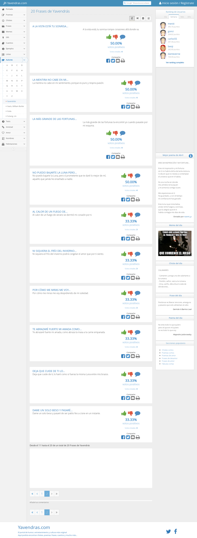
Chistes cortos (167, 350)
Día (165, 17)
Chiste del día (175, 263)
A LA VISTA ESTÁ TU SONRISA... (50, 26)
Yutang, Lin (11, 116)
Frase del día (176, 295)
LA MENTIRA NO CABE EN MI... (50, 79)
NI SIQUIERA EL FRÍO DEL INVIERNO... (55, 250)
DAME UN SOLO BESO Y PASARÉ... (53, 410)
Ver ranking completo (175, 62)
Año (189, 17)
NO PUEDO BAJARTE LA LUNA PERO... (55, 172)
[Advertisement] (56, 49)
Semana (173, 17)
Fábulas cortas (168, 364)
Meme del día (175, 225)
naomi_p (187, 216)
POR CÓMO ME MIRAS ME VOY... (52, 290)
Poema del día (175, 318)
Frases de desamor (169, 358)
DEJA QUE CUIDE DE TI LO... (49, 371)
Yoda (8, 111)
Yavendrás (11, 101)
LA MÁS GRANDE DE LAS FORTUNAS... (55, 119)
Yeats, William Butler (15, 106)
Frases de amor (168, 361)
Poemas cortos (168, 353)
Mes (182, 17)
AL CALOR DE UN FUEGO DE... (50, 211)
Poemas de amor (169, 355)
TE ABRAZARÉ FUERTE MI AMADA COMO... (57, 329)
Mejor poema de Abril (173, 155)
